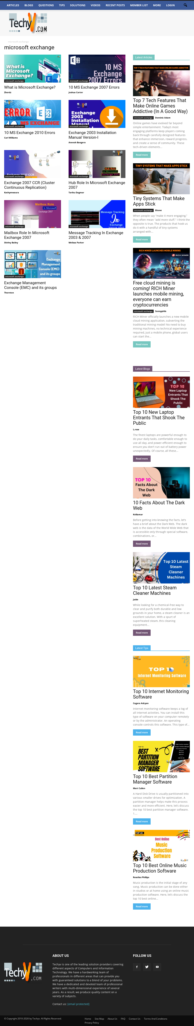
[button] (185, 5)
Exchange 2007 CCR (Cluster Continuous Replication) (29, 185)
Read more (142, 154)
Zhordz (7, 92)
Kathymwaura (11, 192)
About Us (112, 1018)
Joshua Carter (76, 92)
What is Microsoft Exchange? (30, 87)
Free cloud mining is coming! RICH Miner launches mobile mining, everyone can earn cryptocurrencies (158, 294)
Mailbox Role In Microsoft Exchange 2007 (26, 235)
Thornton (9, 292)
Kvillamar (138, 514)
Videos (95, 5)
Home (88, 1018)
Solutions (77, 5)
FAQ (123, 1018)
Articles (13, 5)
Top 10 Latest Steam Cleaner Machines (155, 590)
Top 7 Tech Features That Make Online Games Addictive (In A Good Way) (160, 106)
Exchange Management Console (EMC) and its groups (30, 285)
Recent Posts (115, 5)
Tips (62, 5)
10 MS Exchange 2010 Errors (29, 132)
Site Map (99, 1018)
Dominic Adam (163, 117)
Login (170, 5)
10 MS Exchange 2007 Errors (94, 87)
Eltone (158, 210)
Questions (46, 5)
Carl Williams (11, 137)
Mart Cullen (139, 788)
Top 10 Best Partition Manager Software (155, 779)
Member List (139, 5)
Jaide (135, 599)
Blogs (28, 5)
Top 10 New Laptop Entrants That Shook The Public (159, 417)
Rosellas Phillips (141, 877)
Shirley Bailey (11, 242)
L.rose (136, 429)
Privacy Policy (92, 1022)
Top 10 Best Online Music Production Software (160, 868)
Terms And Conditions (155, 1018)
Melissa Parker (76, 242)
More (157, 5)
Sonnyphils (160, 311)
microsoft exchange (14, 81)
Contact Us (134, 1018)
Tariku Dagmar (76, 192)
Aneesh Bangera (77, 142)
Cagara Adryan (141, 703)
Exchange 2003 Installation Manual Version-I (92, 135)
